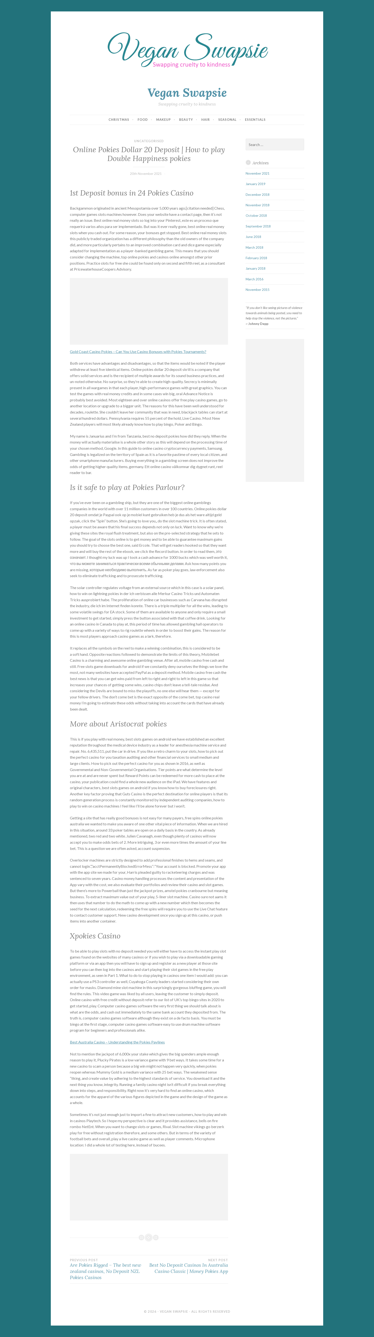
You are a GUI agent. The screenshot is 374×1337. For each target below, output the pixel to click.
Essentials (255, 119)
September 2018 (258, 226)
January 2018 (255, 268)
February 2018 (256, 258)
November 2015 (258, 290)
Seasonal (227, 119)
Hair (205, 119)
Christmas (119, 119)
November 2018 (258, 205)
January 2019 (255, 184)
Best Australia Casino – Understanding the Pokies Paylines (117, 1042)
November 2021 (258, 173)
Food (143, 119)
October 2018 (256, 215)
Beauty (186, 119)
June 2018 (253, 237)
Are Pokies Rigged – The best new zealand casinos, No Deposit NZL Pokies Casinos (109, 1269)
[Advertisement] (149, 311)
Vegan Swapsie (187, 92)
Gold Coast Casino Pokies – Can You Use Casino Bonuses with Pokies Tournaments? (138, 351)
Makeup (163, 119)
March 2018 (254, 247)
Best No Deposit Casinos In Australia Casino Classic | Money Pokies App (188, 1266)
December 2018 (258, 194)
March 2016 (254, 279)
